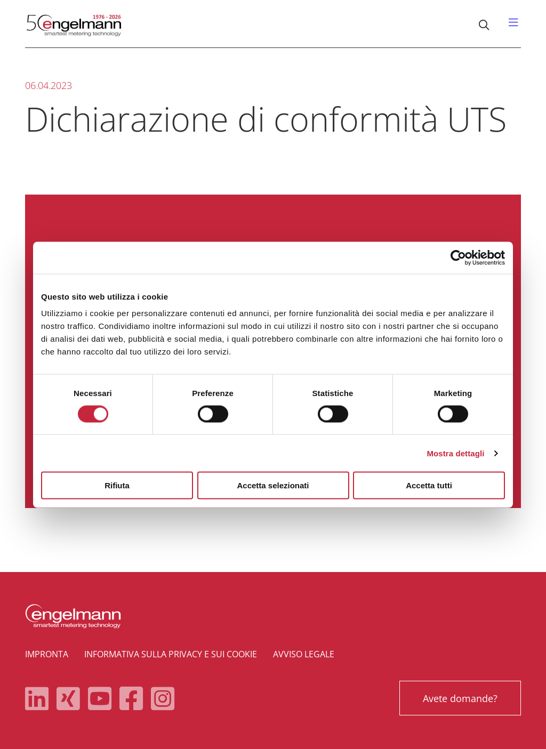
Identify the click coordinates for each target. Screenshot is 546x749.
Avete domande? (459, 698)
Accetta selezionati (273, 485)
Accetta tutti (429, 485)
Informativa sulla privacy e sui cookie (170, 654)
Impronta (46, 654)
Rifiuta (117, 485)
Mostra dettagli (455, 452)
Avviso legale (303, 654)
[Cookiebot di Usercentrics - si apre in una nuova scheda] (458, 257)
